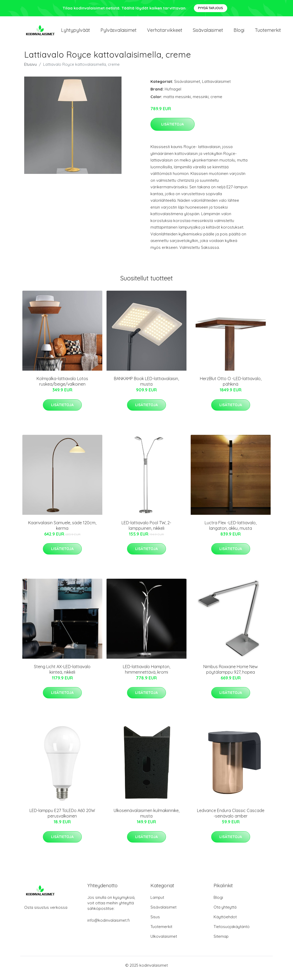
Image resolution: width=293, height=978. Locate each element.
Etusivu (30, 67)
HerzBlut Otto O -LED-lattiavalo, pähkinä (230, 385)
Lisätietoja (172, 127)
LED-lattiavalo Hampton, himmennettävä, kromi (146, 673)
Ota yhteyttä (225, 910)
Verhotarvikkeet (164, 32)
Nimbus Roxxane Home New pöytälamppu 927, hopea (230, 673)
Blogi (239, 32)
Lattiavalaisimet (216, 85)
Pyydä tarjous (210, 8)
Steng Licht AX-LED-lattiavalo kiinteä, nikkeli (62, 673)
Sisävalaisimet (208, 32)
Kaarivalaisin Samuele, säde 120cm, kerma (62, 529)
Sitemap (221, 939)
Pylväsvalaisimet (118, 32)
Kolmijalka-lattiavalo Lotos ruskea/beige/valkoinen (62, 385)
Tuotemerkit (268, 32)
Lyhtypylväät (75, 32)
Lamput (157, 901)
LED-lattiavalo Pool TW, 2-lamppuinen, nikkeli (146, 529)
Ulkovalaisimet (163, 939)
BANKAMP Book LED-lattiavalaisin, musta (146, 385)
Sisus (155, 920)
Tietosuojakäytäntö (232, 930)
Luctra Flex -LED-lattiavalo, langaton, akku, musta (230, 529)
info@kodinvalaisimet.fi (108, 923)
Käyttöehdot (225, 920)
